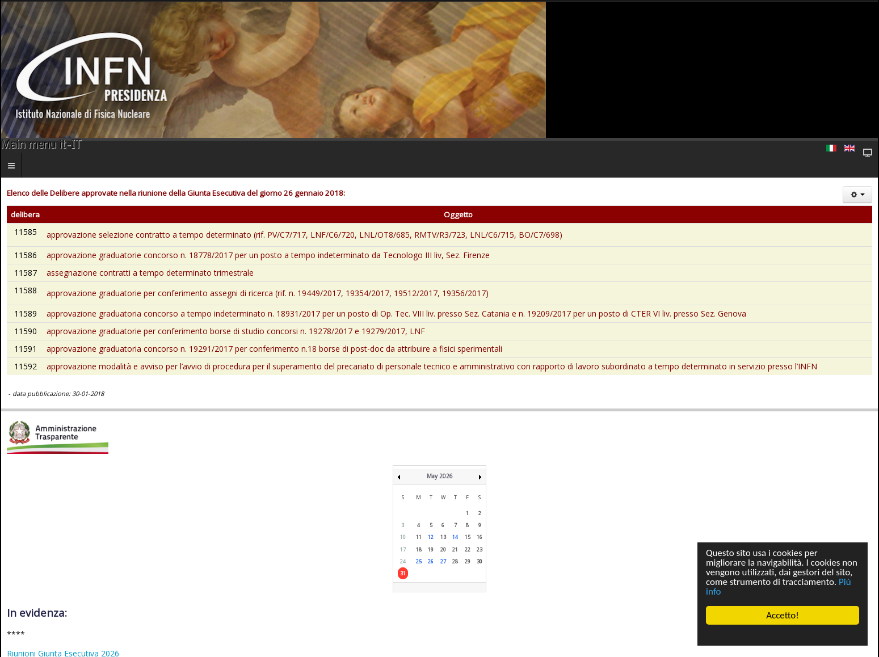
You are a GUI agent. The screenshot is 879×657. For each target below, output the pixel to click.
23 (479, 549)
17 (403, 549)
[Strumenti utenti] (857, 194)
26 (431, 561)
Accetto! (782, 615)
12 (431, 537)
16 (479, 537)
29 (467, 561)
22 (467, 549)
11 (419, 537)
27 (443, 561)
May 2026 (440, 476)
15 (467, 537)
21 (455, 549)
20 (443, 549)
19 (431, 549)
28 (455, 561)
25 (419, 561)
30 (479, 561)
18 (419, 549)
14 (455, 537)
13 (443, 537)
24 (403, 561)
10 (403, 537)
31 (403, 573)
